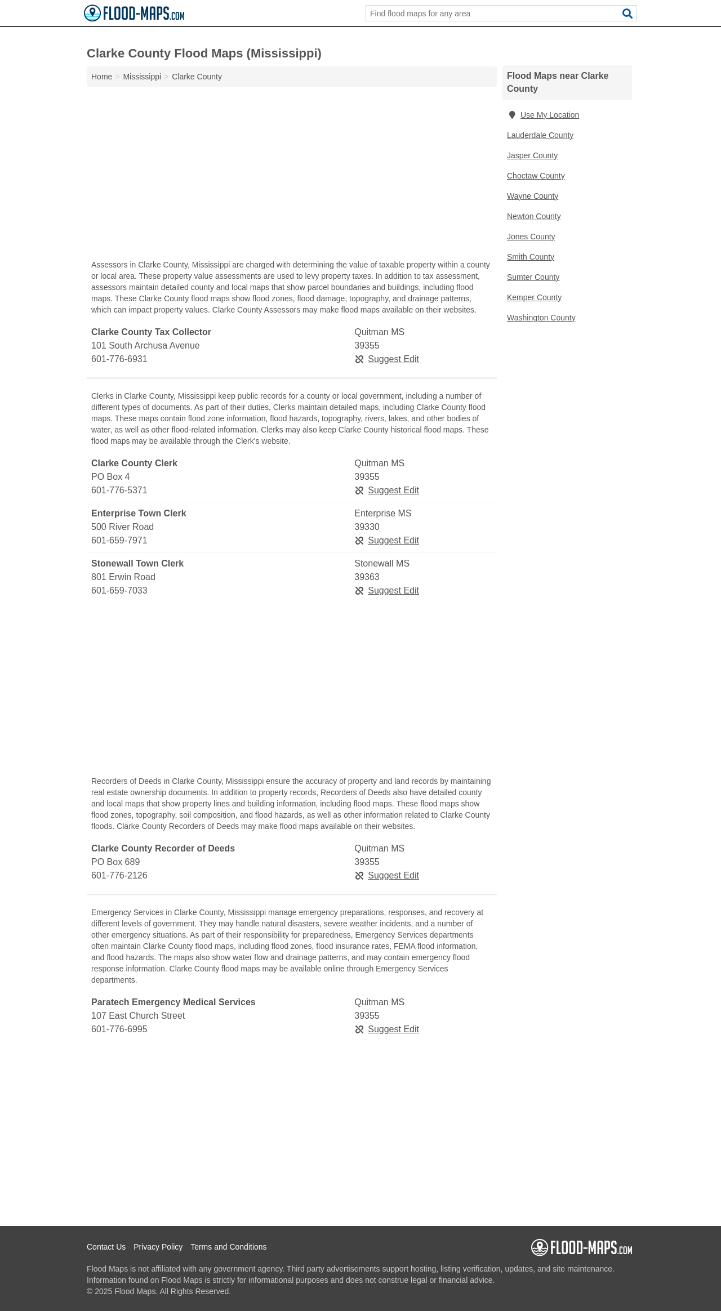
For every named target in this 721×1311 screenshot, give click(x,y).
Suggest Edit (386, 359)
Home (101, 76)
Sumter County (533, 277)
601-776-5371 (119, 490)
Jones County (531, 236)
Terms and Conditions (228, 1246)
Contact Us (106, 1246)
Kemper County (534, 297)
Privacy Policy (158, 1246)
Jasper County (532, 155)
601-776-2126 (119, 875)
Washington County (541, 317)
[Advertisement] (292, 176)
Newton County (534, 216)
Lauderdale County (540, 135)
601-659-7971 (119, 540)
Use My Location (543, 114)
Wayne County (532, 195)
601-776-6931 (119, 359)
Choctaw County (536, 175)
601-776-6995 (119, 1029)
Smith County (530, 256)
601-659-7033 (119, 590)
